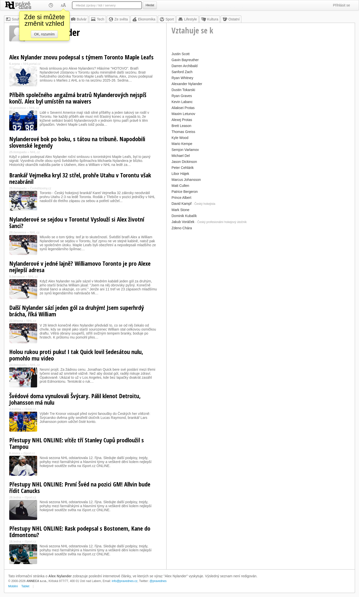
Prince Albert (181, 198)
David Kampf (181, 204)
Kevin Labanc (182, 102)
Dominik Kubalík (184, 216)
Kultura (209, 19)
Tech (97, 19)
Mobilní (13, 586)
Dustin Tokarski (183, 90)
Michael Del (181, 156)
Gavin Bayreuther (185, 60)
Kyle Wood (180, 138)
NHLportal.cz (31, 64)
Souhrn (14, 19)
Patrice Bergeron (185, 192)
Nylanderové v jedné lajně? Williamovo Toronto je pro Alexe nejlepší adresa (80, 266)
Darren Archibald (184, 66)
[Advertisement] (261, 266)
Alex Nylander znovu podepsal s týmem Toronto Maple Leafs (81, 57)
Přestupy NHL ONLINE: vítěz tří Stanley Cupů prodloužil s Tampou (76, 443)
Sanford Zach (182, 72)
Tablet (25, 586)
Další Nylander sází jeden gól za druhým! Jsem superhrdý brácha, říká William (76, 310)
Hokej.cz (30, 409)
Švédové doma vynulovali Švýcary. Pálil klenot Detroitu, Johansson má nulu (75, 399)
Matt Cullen (180, 186)
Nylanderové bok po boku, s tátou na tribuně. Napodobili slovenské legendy (77, 142)
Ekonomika (143, 19)
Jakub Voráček (183, 222)
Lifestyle (187, 19)
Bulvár (79, 19)
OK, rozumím (44, 34)
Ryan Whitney (182, 78)
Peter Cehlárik (183, 168)
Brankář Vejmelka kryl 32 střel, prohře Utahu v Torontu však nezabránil (80, 178)
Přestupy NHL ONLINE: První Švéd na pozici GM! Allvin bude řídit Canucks (79, 487)
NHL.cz (34, 108)
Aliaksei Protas (183, 108)
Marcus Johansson (186, 180)
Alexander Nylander (187, 84)
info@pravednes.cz (124, 581)
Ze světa (118, 19)
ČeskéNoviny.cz (40, 188)
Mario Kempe (182, 144)
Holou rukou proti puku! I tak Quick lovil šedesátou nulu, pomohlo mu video (76, 355)
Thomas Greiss (183, 132)
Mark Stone (180, 210)
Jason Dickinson (184, 162)
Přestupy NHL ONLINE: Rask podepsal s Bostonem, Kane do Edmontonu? (79, 531)
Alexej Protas (182, 120)
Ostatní (231, 19)
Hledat (150, 5)
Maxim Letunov (183, 114)
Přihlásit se (341, 5)
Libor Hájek (180, 174)
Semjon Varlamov (185, 150)
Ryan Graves (182, 96)
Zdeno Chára (182, 228)
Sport (167, 19)
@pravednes (158, 581)
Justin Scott (180, 54)
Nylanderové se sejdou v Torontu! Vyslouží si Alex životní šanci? (76, 222)
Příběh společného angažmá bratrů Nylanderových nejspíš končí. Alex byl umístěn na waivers (77, 98)
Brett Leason (181, 126)
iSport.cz (29, 453)
